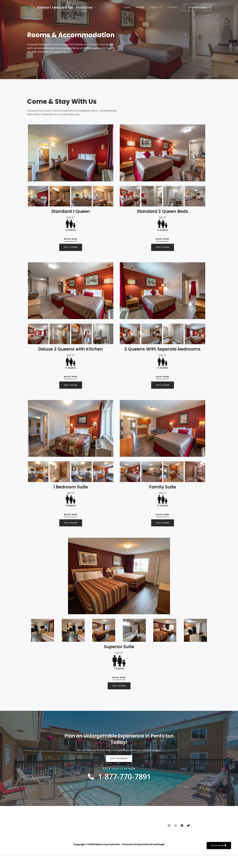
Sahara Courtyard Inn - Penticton (64, 7)
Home (133, 7)
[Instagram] (169, 828)
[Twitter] (188, 828)
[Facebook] (182, 828)
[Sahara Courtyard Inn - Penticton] (31, 7)
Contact (173, 7)
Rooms (145, 7)
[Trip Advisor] (175, 828)
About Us (158, 7)
